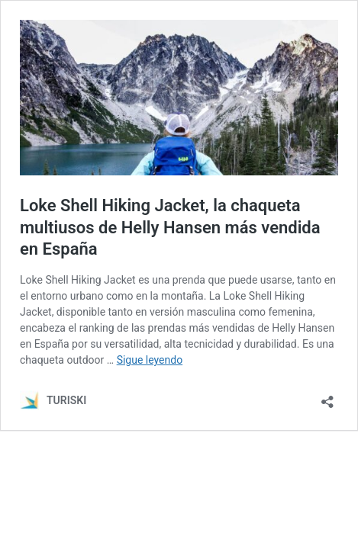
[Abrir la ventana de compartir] (327, 397)
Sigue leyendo (150, 360)
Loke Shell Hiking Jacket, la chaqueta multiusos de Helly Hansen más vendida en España (170, 227)
